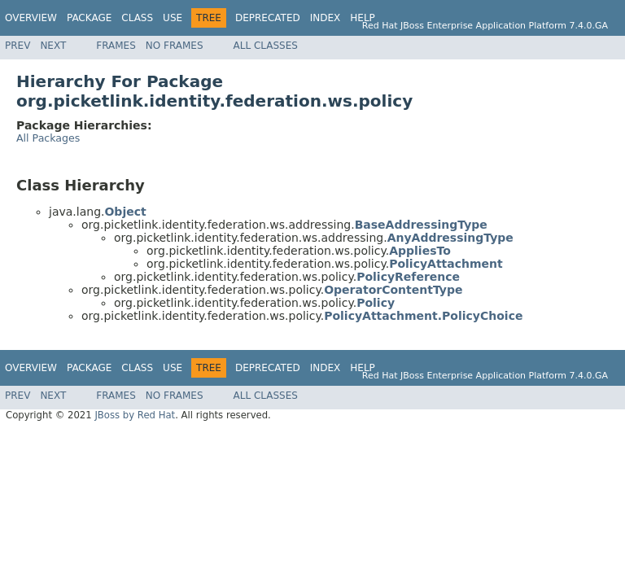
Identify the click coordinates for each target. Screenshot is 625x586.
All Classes (266, 45)
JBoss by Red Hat (134, 415)
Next (53, 45)
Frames (116, 45)
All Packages (48, 138)
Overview (31, 18)
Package (89, 18)
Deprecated (267, 18)
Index (325, 18)
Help (362, 18)
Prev (17, 45)
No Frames (174, 45)
